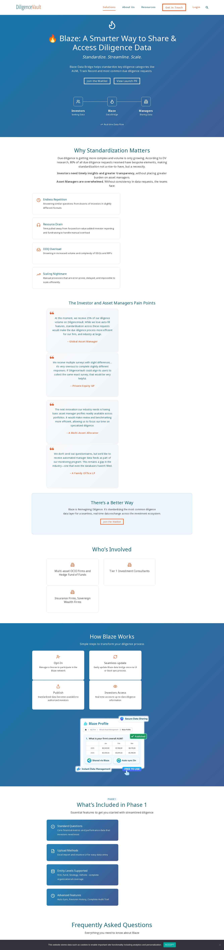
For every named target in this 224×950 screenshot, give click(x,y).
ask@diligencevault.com (178, 852)
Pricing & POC (89, 910)
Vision (184, 884)
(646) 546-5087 (45, 852)
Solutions (109, 7)
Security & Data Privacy (95, 915)
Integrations (88, 899)
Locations (187, 905)
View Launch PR (127, 82)
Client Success (90, 889)
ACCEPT (169, 944)
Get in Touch (174, 7)
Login (196, 7)
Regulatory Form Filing (127, 925)
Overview (86, 905)
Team (184, 889)
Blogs (151, 884)
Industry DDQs (89, 894)
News (151, 894)
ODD (117, 894)
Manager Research (125, 889)
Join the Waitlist (97, 82)
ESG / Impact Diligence (128, 884)
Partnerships (188, 894)
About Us (128, 7)
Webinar (152, 899)
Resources (148, 7)
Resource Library (158, 889)
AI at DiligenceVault (93, 884)
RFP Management (124, 899)
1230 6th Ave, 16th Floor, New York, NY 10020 (112, 852)
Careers (185, 899)
